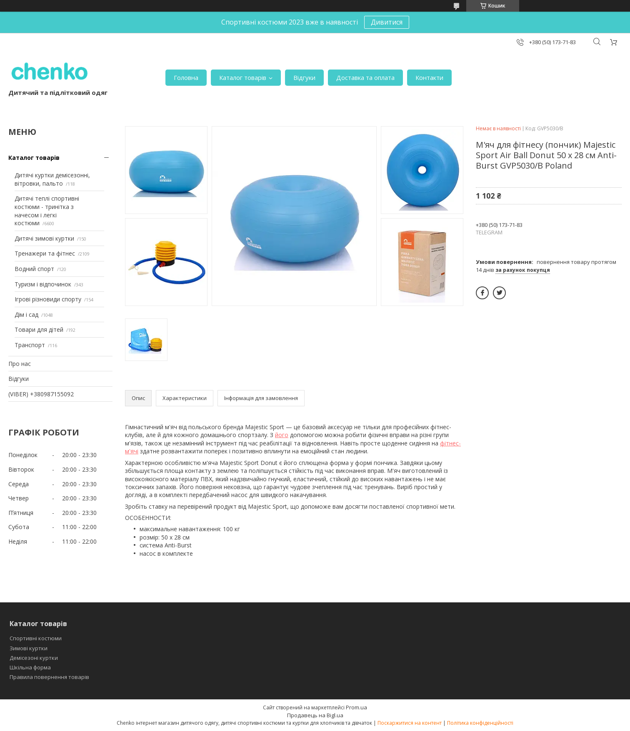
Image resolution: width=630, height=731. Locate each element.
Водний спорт (34, 269)
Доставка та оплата (365, 77)
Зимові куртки (29, 648)
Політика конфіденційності (480, 722)
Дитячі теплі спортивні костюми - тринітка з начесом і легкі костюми (47, 210)
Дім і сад (26, 314)
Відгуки (304, 77)
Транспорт (30, 345)
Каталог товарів (242, 77)
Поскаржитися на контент (410, 722)
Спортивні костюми (36, 638)
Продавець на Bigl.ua (315, 715)
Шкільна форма (30, 667)
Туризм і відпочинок (43, 284)
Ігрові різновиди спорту (48, 299)
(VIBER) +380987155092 (41, 394)
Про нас (19, 364)
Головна (186, 77)
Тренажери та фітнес (45, 253)
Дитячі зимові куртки (44, 238)
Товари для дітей (39, 329)
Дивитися (386, 22)
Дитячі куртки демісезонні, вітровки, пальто (52, 179)
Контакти (429, 77)
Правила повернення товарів (49, 677)
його (281, 435)
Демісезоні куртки (34, 657)
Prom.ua (356, 707)
